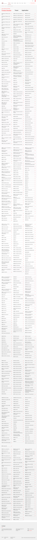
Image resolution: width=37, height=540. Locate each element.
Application (25, 10)
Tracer (16, 10)
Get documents (33, 3)
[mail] (28, 530)
